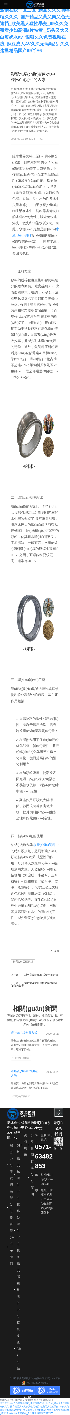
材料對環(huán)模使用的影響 (41, 974)
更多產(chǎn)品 (19, 1348)
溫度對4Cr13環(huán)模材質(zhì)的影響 (34, 984)
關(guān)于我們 (11, 1165)
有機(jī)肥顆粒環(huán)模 (18, 1289)
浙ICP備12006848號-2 (34, 1383)
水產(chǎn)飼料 (44, 845)
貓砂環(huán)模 (18, 1230)
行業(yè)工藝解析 (23, 961)
